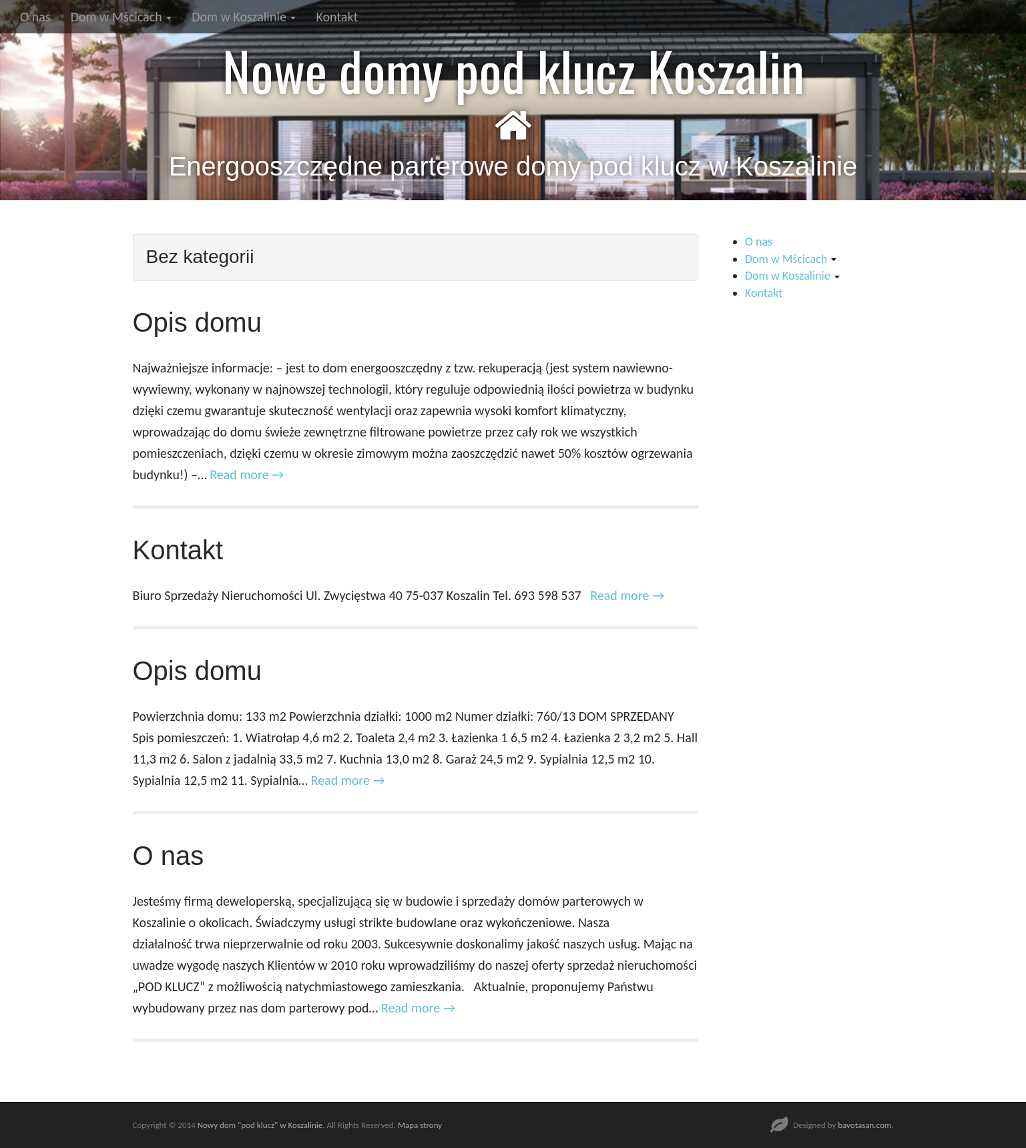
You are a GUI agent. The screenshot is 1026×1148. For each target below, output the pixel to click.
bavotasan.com (864, 1125)
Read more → (247, 475)
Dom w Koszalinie (244, 17)
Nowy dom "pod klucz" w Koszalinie (260, 1125)
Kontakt (337, 17)
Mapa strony (420, 1125)
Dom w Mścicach (121, 17)
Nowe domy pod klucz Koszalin (513, 70)
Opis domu (197, 322)
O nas (35, 17)
